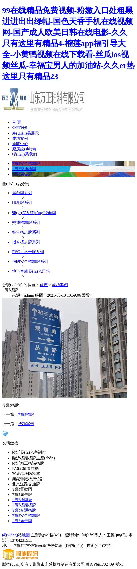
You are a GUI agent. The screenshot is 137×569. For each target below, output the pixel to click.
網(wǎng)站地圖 (16, 535)
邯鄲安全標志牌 (26, 163)
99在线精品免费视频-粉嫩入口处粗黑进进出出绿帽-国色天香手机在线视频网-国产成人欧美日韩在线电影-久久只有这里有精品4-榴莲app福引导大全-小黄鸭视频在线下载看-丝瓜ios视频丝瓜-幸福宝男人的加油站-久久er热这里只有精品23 (68, 43)
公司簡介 (20, 127)
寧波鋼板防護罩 (26, 474)
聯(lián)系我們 (24, 154)
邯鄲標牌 (26, 414)
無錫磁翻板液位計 (28, 479)
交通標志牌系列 (26, 222)
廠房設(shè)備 (24, 149)
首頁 (44, 285)
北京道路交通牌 (26, 484)
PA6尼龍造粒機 (25, 468)
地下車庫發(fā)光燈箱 (31, 271)
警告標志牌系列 (26, 232)
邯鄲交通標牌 (24, 169)
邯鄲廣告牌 (22, 174)
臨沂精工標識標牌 (28, 463)
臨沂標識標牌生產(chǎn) (33, 458)
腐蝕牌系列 (22, 193)
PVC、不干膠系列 (28, 252)
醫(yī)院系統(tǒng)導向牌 (34, 213)
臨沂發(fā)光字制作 (29, 452)
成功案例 (20, 138)
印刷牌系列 (22, 202)
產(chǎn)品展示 (25, 133)
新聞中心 (20, 144)
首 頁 (16, 122)
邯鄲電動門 (22, 489)
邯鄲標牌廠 (22, 500)
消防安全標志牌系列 (30, 261)
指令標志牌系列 (26, 242)
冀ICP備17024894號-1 (104, 564)
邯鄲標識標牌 (24, 505)
